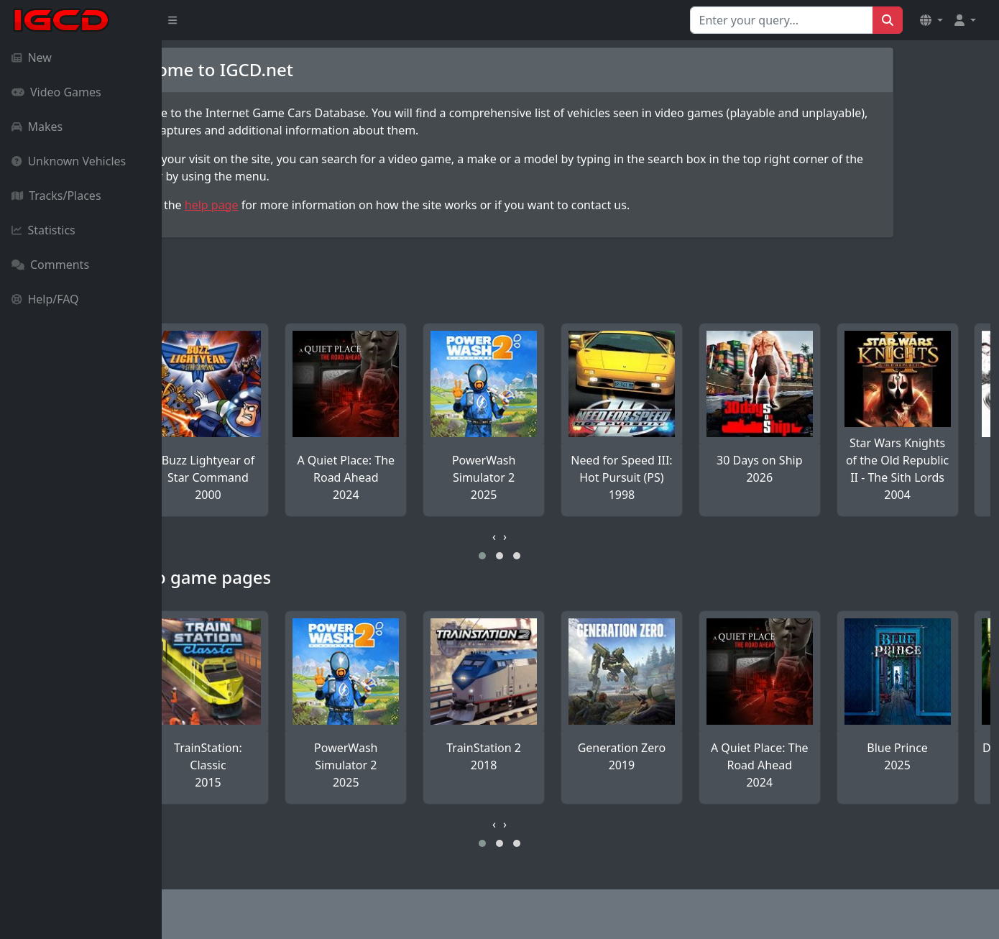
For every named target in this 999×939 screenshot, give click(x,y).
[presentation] (575, 536)
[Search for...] (781, 20)
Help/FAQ (45, 299)
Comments (50, 264)
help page (292, 205)
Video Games (56, 92)
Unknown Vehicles (68, 161)
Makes (37, 126)
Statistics (43, 230)
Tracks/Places (56, 195)
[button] (931, 20)
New (31, 57)
